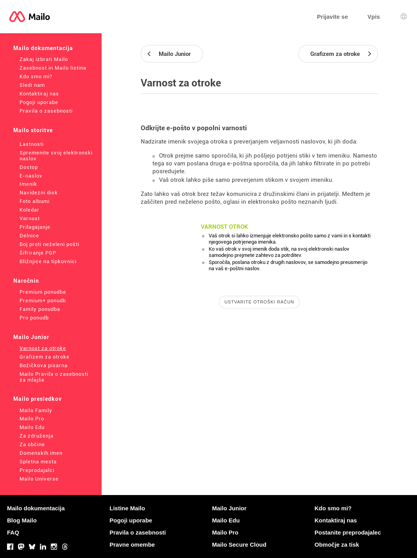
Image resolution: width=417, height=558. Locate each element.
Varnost (30, 218)
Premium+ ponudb (43, 300)
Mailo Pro (32, 419)
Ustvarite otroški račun (259, 302)
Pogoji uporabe (39, 102)
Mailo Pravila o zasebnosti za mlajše (54, 377)
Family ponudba (40, 309)
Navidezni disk (39, 193)
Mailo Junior (31, 337)
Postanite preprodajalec (348, 532)
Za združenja (37, 436)
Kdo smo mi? (36, 76)
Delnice (29, 236)
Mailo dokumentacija (43, 48)
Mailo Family (36, 410)
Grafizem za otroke (45, 357)
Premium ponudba (43, 292)
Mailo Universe (39, 479)
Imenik (28, 184)
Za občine (32, 444)
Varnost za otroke (43, 348)
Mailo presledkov (37, 399)
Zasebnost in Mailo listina (53, 68)
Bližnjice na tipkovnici (48, 261)
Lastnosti (32, 144)
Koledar (29, 210)
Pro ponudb (34, 318)
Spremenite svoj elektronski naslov (56, 155)
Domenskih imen (41, 453)
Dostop (29, 167)
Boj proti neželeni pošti (49, 244)
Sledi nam (32, 85)
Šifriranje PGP (38, 253)
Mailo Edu (32, 427)
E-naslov (31, 176)
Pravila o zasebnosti (46, 111)
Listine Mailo (127, 508)
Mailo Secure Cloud (239, 544)
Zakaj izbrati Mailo (44, 59)
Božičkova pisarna (44, 365)
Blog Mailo (22, 520)
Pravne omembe (132, 544)
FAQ (13, 532)
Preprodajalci (37, 470)
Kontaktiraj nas (39, 94)
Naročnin (26, 281)
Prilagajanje (35, 227)
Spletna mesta (38, 462)
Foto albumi (35, 201)
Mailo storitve (33, 130)
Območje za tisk (337, 544)
